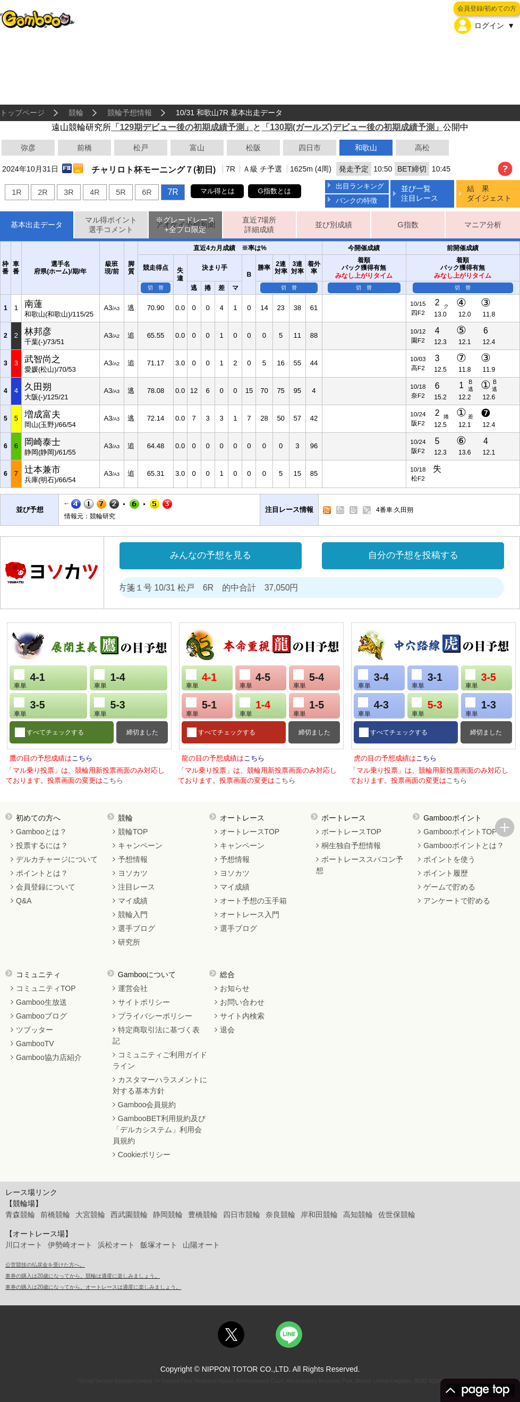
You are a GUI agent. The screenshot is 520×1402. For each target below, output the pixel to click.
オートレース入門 (249, 914)
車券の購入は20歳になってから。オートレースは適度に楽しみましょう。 (93, 1287)
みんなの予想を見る (210, 555)
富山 (197, 147)
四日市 (310, 147)
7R (172, 191)
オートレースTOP (250, 831)
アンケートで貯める (456, 900)
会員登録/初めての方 (486, 8)
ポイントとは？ (42, 873)
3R (68, 192)
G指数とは (274, 191)
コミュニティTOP (46, 988)
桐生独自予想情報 (351, 845)
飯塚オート (158, 1245)
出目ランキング (360, 186)
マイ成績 (133, 900)
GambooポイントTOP (460, 831)
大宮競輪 (90, 1214)
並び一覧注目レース (419, 193)
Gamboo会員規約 (147, 1104)
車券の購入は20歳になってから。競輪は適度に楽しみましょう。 (82, 1276)
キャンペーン (140, 845)
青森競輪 (20, 1214)
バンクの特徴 (356, 200)
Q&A (24, 900)
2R (42, 192)
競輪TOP (133, 831)
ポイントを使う (449, 859)
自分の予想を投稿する (413, 555)
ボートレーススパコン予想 (359, 865)
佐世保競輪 (396, 1214)
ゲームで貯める (449, 887)
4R (94, 192)
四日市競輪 (241, 1214)
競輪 (76, 112)
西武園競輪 (129, 1214)
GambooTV (35, 1043)
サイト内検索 (242, 1016)
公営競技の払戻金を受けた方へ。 (45, 1265)
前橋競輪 (55, 1214)
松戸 (140, 147)
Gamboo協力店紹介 (49, 1057)
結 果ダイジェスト (489, 193)
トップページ (22, 112)
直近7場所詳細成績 (259, 225)
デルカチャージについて (57, 859)
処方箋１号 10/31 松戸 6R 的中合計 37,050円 (226, 587)
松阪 (253, 147)
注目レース (136, 887)
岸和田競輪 (319, 1214)
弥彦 (28, 147)
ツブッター (34, 1029)
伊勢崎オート (70, 1245)
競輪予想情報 (129, 112)
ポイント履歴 (445, 873)
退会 (227, 1029)
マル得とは (217, 191)
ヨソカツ (133, 873)
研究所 (129, 942)
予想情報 (133, 859)
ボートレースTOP (351, 831)
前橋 (84, 147)
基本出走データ (37, 224)
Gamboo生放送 (41, 1002)
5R (120, 192)
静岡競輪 (168, 1214)
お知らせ (235, 988)
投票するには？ (42, 845)
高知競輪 (358, 1214)
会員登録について (45, 887)
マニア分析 (482, 224)
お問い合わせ (242, 1002)
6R (146, 192)
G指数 (408, 224)
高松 (422, 147)
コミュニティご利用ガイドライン (160, 1060)
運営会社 (133, 988)
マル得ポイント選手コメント (111, 225)
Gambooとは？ (41, 831)
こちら (82, 758)
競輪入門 (133, 914)
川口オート (23, 1245)
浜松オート (116, 1245)
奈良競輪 (280, 1214)
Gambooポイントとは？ (463, 845)
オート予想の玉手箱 (253, 900)
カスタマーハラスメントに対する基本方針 (160, 1085)
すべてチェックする (54, 732)
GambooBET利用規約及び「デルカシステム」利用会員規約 (159, 1129)
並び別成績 (333, 224)
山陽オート (201, 1245)
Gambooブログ (41, 1016)
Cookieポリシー (144, 1154)
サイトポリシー (144, 1002)
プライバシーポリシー (155, 1016)
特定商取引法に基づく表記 (156, 1035)
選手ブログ (136, 928)
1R (16, 192)
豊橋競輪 (203, 1214)
